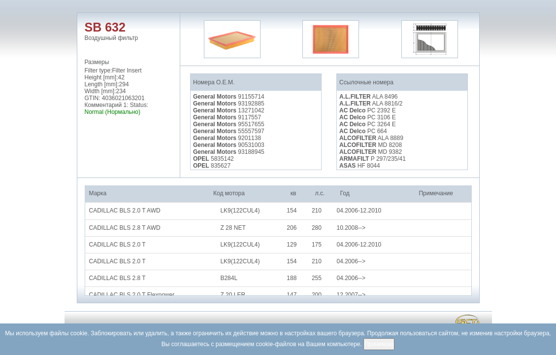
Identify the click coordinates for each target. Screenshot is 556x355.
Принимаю (378, 344)
